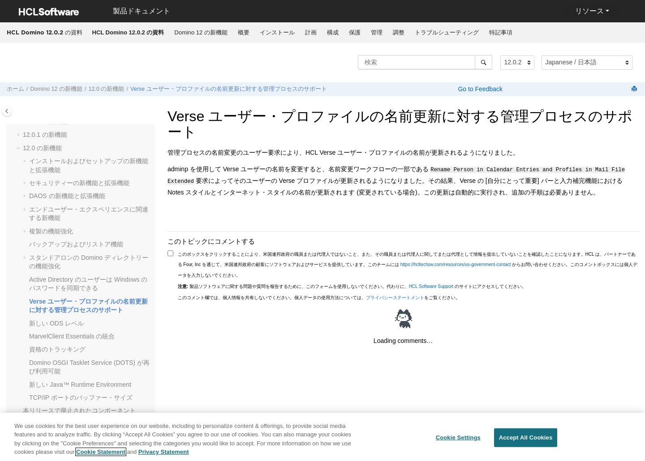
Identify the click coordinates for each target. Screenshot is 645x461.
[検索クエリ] (425, 62)
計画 (311, 32)
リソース (589, 11)
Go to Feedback (479, 89)
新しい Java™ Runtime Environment (80, 384)
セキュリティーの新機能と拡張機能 (79, 182)
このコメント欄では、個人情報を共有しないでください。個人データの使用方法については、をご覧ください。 (319, 295)
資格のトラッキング (57, 349)
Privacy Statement (163, 456)
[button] (19, 135)
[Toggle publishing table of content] (7, 111)
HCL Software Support (431, 284)
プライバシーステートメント (395, 295)
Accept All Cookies (526, 441)
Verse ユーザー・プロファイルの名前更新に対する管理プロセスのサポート (228, 89)
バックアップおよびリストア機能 (76, 244)
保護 (355, 32)
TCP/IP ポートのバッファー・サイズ (81, 397)
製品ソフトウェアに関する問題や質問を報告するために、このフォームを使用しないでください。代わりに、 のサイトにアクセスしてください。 (352, 284)
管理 (377, 32)
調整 (398, 32)
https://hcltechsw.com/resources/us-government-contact (455, 262)
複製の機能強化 (51, 231)
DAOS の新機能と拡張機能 (67, 195)
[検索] (483, 62)
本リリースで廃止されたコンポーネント (79, 410)
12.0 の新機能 (106, 89)
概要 (243, 32)
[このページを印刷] (635, 89)
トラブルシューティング (447, 32)
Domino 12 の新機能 (200, 32)
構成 (333, 32)
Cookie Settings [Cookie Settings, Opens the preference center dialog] (458, 441)
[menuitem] (128, 32)
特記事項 (500, 32)
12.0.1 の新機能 (45, 134)
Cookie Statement (100, 456)
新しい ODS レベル (56, 323)
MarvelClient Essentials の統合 (72, 336)
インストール (277, 32)
